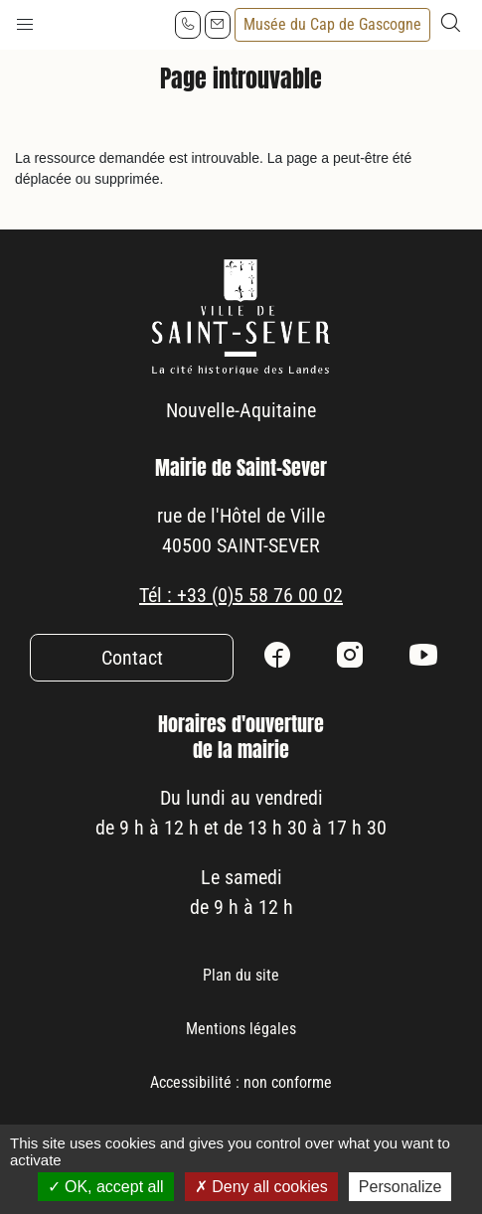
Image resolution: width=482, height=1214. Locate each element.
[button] (25, 20)
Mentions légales (241, 1028)
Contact (132, 658)
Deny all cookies (261, 1186)
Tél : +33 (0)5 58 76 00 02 (241, 595)
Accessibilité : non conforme (241, 1082)
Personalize (400, 1186)
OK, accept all (106, 1186)
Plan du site (241, 975)
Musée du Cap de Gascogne (332, 24)
